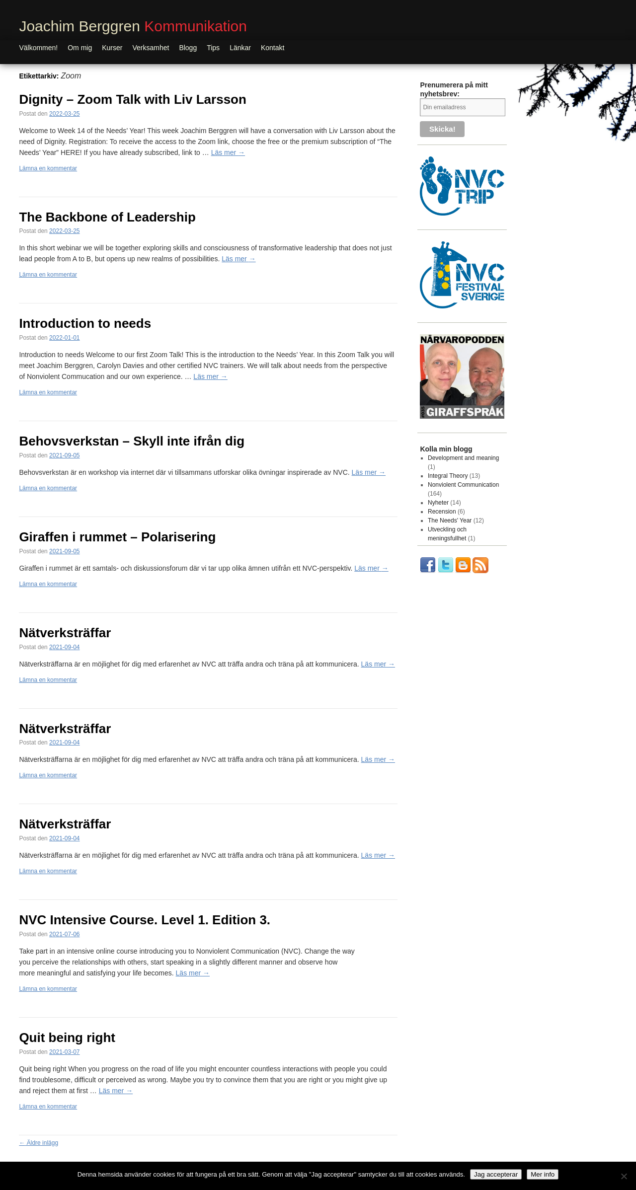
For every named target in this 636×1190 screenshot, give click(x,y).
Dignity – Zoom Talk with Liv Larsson (132, 99)
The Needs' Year (450, 520)
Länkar (240, 48)
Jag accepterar (496, 1174)
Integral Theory (448, 475)
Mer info (543, 1174)
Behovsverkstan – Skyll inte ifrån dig (131, 441)
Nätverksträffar (65, 632)
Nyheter (438, 502)
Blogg (188, 48)
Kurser (112, 48)
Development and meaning (463, 457)
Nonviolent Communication (463, 484)
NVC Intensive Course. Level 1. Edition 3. (144, 919)
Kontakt (272, 48)
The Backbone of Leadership (107, 217)
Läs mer (228, 152)
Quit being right (67, 1037)
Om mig (80, 48)
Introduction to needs (85, 323)
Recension (442, 511)
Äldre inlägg (38, 1142)
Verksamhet (150, 48)
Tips (213, 48)
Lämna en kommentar (48, 168)
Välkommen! (38, 48)
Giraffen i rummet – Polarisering (117, 536)
